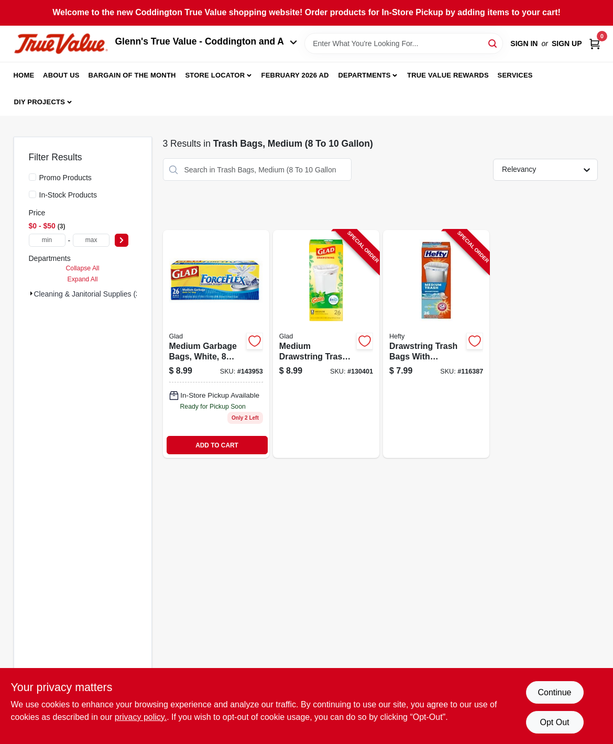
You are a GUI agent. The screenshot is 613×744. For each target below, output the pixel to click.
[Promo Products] (32, 177)
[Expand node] (31, 293)
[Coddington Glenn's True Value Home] (61, 43)
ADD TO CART (216, 445)
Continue (554, 692)
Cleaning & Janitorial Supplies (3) (88, 294)
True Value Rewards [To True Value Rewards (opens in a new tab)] (448, 75)
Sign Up (567, 43)
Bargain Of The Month (132, 75)
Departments (364, 75)
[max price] (91, 240)
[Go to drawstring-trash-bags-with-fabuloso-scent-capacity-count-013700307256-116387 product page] (436, 344)
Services (515, 75)
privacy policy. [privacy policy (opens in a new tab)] (141, 717)
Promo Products (65, 177)
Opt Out (554, 722)
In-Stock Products (68, 195)
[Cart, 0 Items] (594, 43)
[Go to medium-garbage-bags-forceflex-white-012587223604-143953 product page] (216, 344)
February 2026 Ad (295, 75)
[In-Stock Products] (32, 194)
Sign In (524, 43)
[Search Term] (403, 43)
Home (24, 75)
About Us (61, 75)
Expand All (83, 279)
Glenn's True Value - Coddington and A (206, 41)
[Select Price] (121, 240)
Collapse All (82, 268)
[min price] (47, 240)
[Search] (493, 42)
